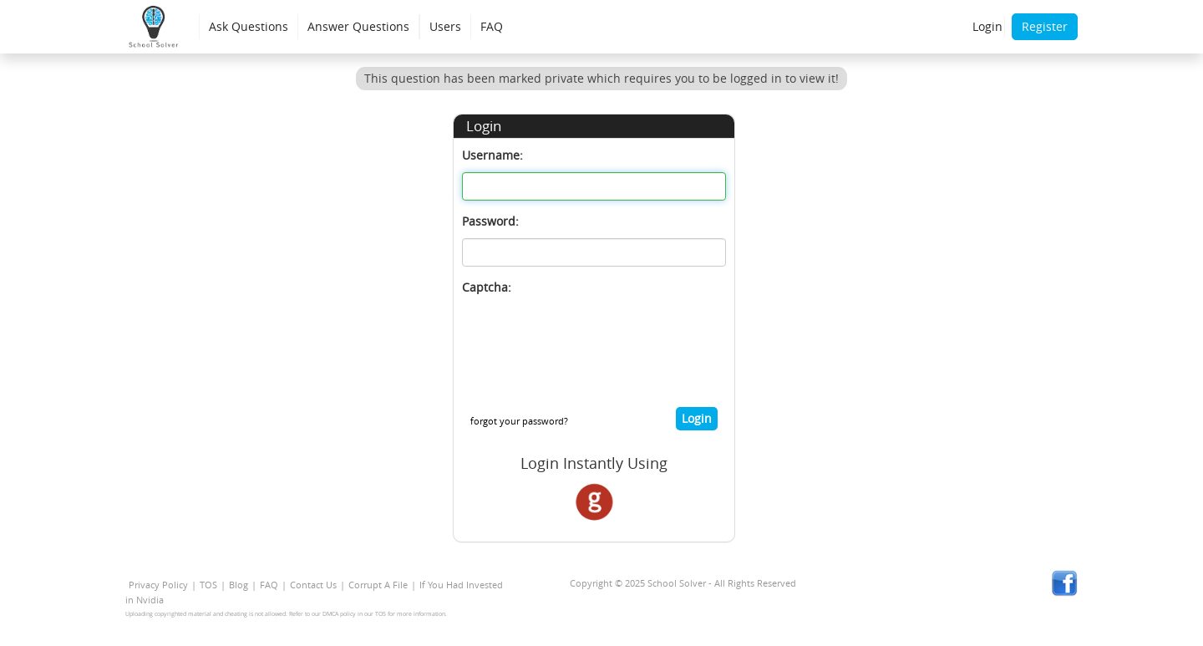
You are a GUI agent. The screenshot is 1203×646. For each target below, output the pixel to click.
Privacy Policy (158, 584)
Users (445, 26)
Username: (492, 155)
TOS (208, 584)
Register (1045, 26)
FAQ (491, 26)
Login (987, 26)
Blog (238, 584)
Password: (490, 221)
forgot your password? (519, 421)
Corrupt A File (378, 584)
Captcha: (486, 287)
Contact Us (313, 584)
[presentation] (589, 336)
